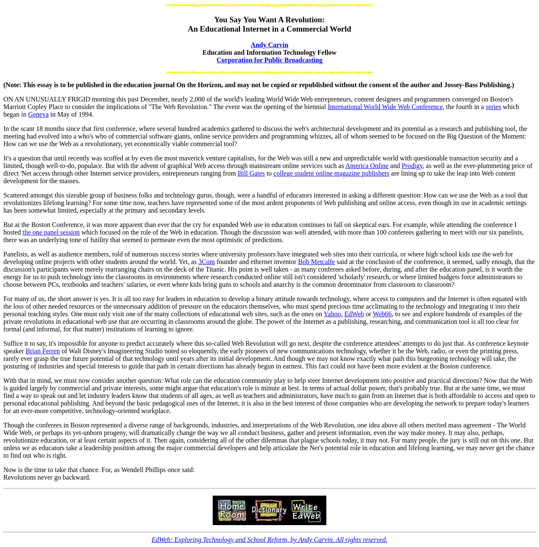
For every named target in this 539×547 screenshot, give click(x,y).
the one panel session (51, 232)
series (493, 106)
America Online (367, 165)
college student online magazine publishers (331, 173)
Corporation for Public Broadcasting (269, 60)
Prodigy (412, 165)
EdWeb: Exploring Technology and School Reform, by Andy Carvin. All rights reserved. (269, 539)
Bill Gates (250, 173)
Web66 (382, 314)
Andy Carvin (269, 44)
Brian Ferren (43, 351)
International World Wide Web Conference (385, 106)
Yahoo (332, 314)
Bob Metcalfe (316, 261)
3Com (206, 261)
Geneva (38, 114)
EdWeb (354, 314)
